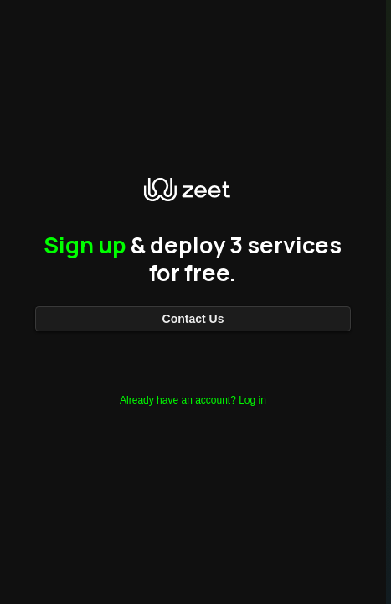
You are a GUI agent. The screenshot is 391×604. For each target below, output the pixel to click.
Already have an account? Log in (193, 400)
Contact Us (193, 318)
